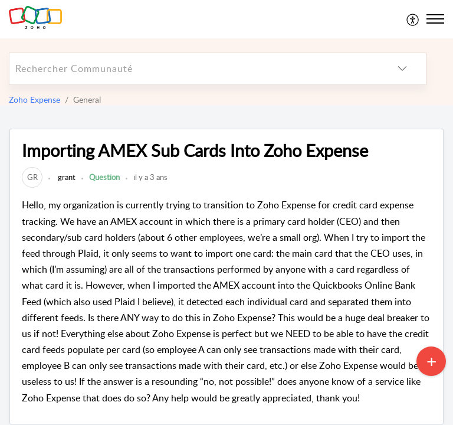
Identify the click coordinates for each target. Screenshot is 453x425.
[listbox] (402, 68)
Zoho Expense (34, 99)
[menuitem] (413, 18)
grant (66, 177)
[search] (194, 68)
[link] (32, 177)
